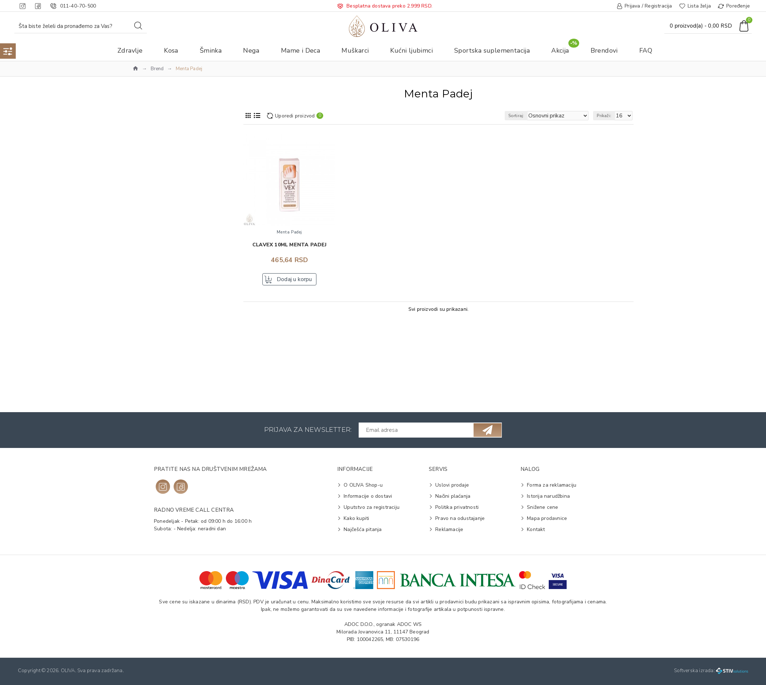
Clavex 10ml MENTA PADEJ (289, 245)
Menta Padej (156, 181)
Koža (148, 323)
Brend (157, 69)
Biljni (148, 380)
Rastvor (151, 351)
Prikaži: (607, 116)
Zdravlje (146, 153)
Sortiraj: (529, 116)
